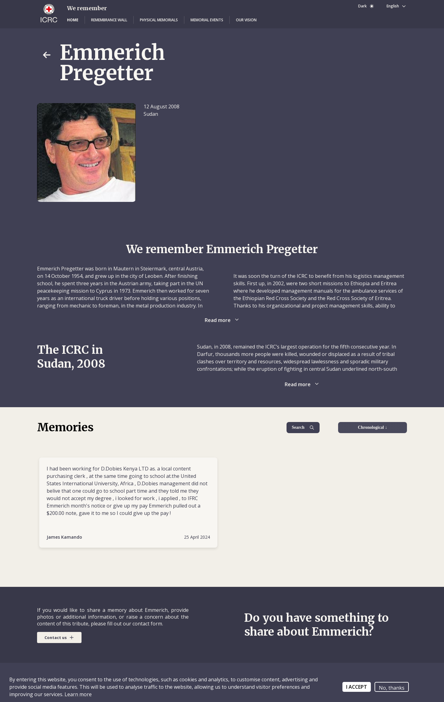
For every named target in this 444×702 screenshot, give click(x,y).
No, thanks (391, 687)
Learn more (77, 694)
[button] (72, 20)
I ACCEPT (356, 686)
